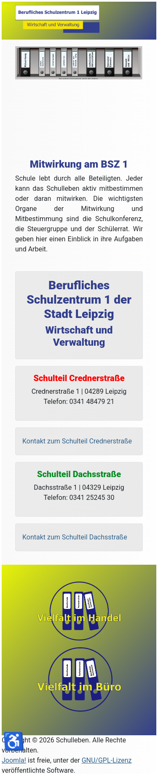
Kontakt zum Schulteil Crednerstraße (77, 441)
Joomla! (14, 760)
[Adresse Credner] (79, 393)
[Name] (79, 315)
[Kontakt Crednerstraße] (79, 441)
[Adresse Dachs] (79, 489)
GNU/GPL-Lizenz (107, 760)
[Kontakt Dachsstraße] (79, 537)
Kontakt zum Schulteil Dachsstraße (74, 537)
